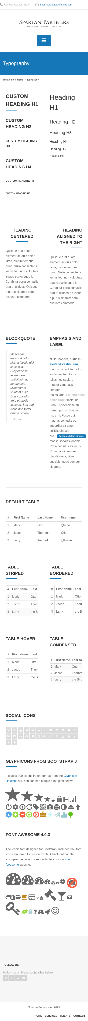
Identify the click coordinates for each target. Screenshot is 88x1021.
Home (20, 79)
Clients (65, 1015)
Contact (79, 1015)
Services (51, 1015)
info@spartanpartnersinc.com (56, 4)
